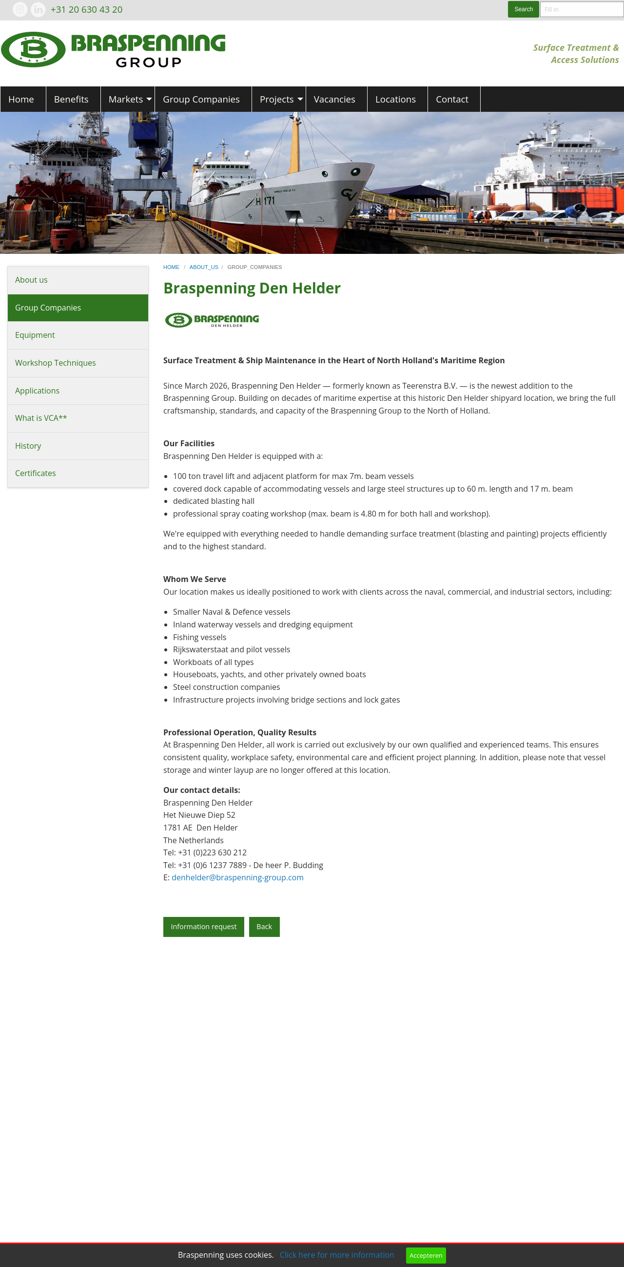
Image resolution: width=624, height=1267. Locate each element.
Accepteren (426, 1255)
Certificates (35, 473)
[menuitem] (23, 99)
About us (31, 279)
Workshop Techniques (55, 362)
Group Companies (201, 99)
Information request (203, 926)
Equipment (35, 335)
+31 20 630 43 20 (86, 9)
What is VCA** (41, 418)
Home (21, 99)
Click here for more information (337, 1254)
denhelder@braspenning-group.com (238, 877)
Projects (277, 99)
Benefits (71, 99)
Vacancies (334, 99)
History (28, 445)
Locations (395, 99)
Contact (452, 99)
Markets (126, 99)
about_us (204, 267)
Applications (37, 390)
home (172, 267)
